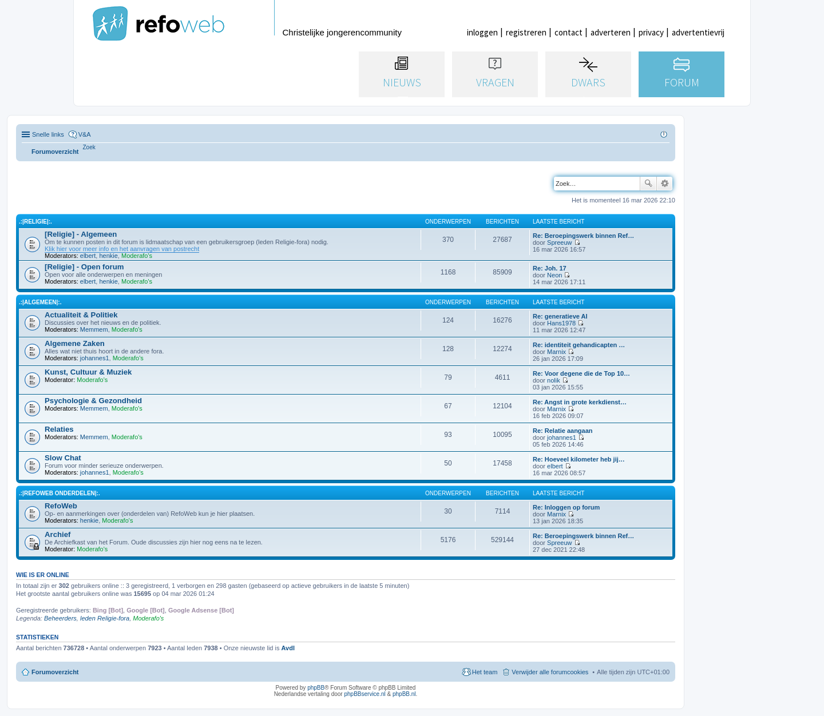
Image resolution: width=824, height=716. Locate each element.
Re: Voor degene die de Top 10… (581, 373)
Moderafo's (136, 255)
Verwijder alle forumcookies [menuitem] (550, 672)
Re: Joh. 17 (549, 268)
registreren (526, 32)
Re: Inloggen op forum (566, 507)
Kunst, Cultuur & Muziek (88, 372)
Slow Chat (63, 458)
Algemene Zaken (75, 343)
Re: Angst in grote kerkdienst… (580, 402)
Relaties (59, 429)
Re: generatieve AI (560, 316)
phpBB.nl (404, 694)
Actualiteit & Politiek (81, 315)
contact (568, 32)
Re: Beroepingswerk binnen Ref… (583, 235)
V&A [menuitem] (84, 134)
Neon (554, 275)
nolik (553, 380)
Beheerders (60, 618)
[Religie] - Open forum (84, 266)
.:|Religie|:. (35, 221)
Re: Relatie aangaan (563, 430)
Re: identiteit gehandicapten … (579, 344)
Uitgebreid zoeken (664, 183)
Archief (57, 534)
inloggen (482, 32)
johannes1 (94, 358)
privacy (651, 32)
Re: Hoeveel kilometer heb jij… (579, 459)
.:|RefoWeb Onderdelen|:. (59, 493)
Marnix (556, 351)
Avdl (288, 648)
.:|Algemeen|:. (40, 302)
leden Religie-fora (104, 618)
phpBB (315, 688)
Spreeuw (559, 242)
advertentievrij (698, 32)
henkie (108, 255)
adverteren (611, 32)
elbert (88, 255)
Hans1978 (561, 323)
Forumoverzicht (55, 672)
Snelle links (48, 134)
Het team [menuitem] (485, 672)
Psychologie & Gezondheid (93, 400)
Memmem (94, 329)
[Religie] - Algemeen (81, 234)
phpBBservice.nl (364, 694)
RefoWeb (61, 506)
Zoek (648, 183)
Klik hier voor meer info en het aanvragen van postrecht (122, 248)
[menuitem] (89, 147)
